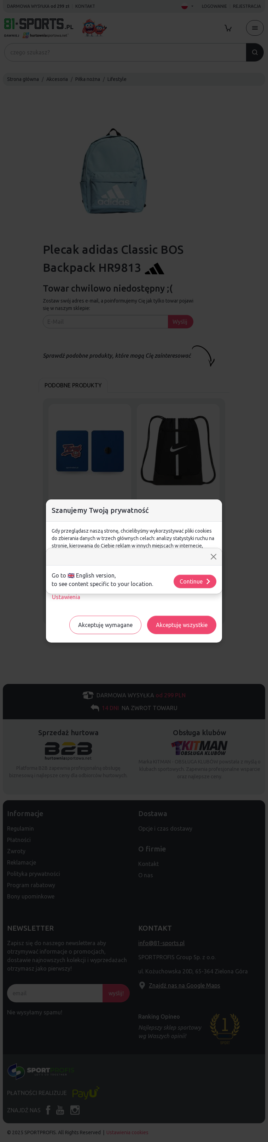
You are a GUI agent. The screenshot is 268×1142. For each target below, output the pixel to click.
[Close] (213, 556)
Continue (195, 581)
